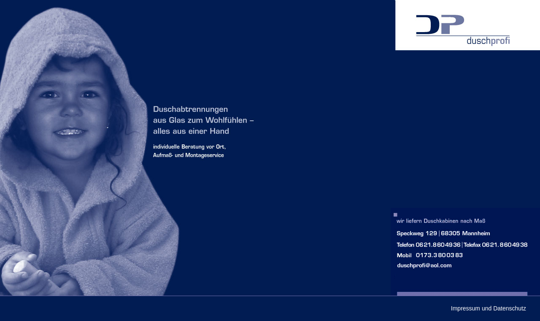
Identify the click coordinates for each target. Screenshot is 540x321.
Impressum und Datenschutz (488, 308)
